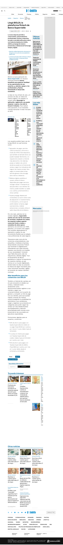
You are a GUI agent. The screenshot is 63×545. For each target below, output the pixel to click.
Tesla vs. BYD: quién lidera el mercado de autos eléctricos (37, 85)
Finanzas (29, 14)
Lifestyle (46, 519)
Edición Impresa (35, 522)
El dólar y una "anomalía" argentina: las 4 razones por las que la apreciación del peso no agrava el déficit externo (40, 131)
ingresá (60, 10)
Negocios (45, 14)
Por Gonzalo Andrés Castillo (24, 489)
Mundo (18, 522)
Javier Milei (19, 7)
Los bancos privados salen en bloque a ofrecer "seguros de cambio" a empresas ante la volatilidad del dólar (20, 58)
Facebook (11, 512)
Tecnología (43, 524)
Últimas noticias (20, 517)
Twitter (8, 512)
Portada (10, 517)
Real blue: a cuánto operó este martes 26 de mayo (36, 479)
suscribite (56, 10)
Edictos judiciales (13, 529)
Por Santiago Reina (11, 506)
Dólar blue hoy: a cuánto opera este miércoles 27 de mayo (25, 460)
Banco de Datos (12, 519)
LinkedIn (18, 512)
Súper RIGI (44, 7)
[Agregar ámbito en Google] (14, 31)
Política (37, 14)
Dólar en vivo (11, 7)
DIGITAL (15, 534)
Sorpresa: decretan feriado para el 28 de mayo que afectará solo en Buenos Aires (37, 73)
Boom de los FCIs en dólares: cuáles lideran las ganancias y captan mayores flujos (25, 482)
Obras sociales (51, 7)
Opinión (53, 14)
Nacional (10, 522)
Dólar (12, 14)
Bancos (22, 18)
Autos (25, 524)
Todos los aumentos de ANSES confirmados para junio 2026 (37, 61)
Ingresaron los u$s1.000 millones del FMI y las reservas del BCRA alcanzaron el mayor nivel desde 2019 (25, 501)
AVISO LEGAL (46, 527)
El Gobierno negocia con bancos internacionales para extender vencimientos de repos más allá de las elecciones (18, 127)
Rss (51, 524)
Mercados (23, 519)
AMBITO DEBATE (42, 534)
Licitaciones (31, 529)
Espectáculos (33, 524)
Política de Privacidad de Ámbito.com (29, 527)
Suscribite (23, 366)
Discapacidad (26, 7)
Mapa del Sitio (12, 527)
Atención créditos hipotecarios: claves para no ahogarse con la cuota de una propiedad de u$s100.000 (20, 53)
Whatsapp (25, 512)
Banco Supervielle (14, 78)
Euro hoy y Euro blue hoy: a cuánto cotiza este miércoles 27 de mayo (37, 461)
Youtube (22, 512)
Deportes (25, 522)
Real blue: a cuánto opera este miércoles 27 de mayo (13, 479)
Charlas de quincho (35, 7)
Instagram (14, 512)
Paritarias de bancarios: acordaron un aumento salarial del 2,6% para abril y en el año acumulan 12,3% (13, 390)
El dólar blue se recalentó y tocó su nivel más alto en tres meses (39, 113)
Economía (20, 14)
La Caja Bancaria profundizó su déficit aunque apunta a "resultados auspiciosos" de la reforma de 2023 (30, 127)
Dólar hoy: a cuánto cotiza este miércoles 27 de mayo (37, 94)
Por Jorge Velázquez (43, 424)
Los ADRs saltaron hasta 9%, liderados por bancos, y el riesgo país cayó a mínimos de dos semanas (39, 152)
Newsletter (50, 512)
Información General (14, 524)
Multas (23, 529)
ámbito (9, 18)
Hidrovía (58, 7)
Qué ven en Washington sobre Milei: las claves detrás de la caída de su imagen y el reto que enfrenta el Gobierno (37, 48)
